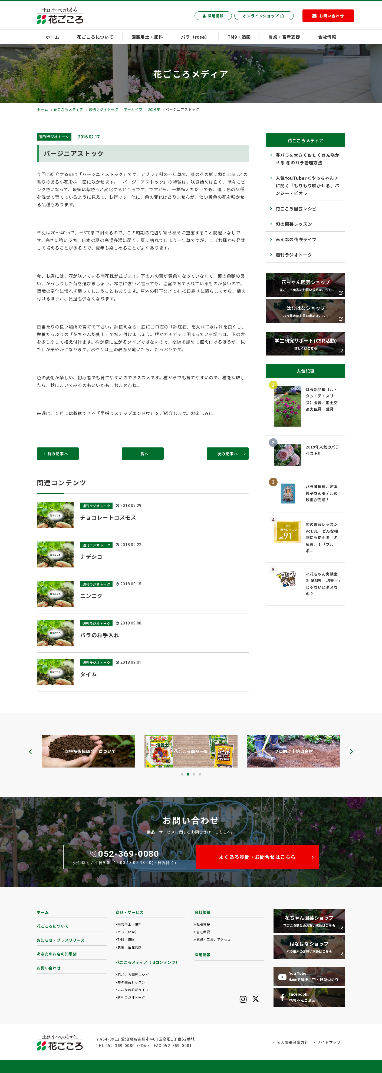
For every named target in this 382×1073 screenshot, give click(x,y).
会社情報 (327, 37)
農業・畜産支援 (284, 37)
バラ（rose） (195, 37)
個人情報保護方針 (292, 1042)
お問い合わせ (49, 968)
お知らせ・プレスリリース (61, 940)
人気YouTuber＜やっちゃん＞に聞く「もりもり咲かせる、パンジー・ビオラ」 (307, 185)
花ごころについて (95, 37)
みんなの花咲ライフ (296, 239)
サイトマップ (329, 1042)
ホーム (52, 37)
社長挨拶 (203, 924)
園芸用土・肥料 (147, 37)
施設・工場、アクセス (213, 939)
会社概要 (203, 931)
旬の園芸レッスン (294, 224)
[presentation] (30, 751)
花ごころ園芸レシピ (296, 208)
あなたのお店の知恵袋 (57, 953)
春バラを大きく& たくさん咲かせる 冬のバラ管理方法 (308, 159)
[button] (182, 774)
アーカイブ (133, 109)
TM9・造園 (239, 37)
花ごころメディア (68, 109)
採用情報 (213, 15)
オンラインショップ (263, 15)
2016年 (154, 109)
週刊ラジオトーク (103, 109)
